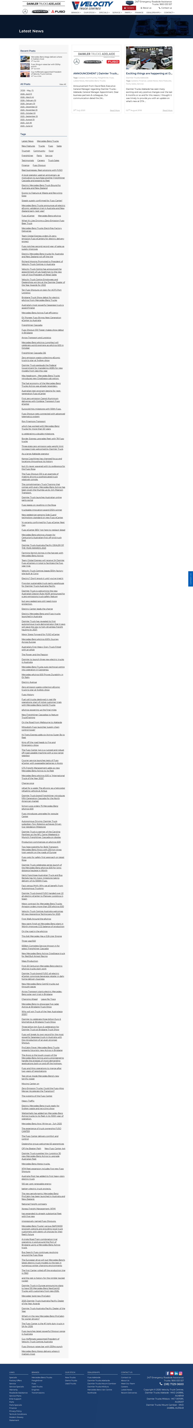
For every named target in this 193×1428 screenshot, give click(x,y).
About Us (125, 1380)
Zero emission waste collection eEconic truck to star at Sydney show (41, 688)
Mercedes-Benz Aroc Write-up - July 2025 (42, 1123)
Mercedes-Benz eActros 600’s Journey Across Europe (40, 640)
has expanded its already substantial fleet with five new (42, 1215)
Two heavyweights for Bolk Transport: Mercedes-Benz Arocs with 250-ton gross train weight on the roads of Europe (42, 850)
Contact (169, 12)
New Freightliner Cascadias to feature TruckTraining (40, 716)
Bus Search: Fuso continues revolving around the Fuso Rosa (40, 1253)
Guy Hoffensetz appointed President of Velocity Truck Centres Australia (40, 1340)
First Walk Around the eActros (36, 919)
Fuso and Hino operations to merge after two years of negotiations (42, 1069)
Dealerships (153, 12)
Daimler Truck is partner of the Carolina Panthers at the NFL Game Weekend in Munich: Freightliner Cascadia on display (41, 835)
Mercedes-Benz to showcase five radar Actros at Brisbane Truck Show (40, 1005)
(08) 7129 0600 (172, 1384)
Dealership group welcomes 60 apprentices (43, 1144)
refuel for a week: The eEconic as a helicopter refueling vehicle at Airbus (43, 789)
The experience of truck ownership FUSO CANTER (41, 1130)
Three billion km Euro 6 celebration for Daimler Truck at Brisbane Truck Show (40, 1028)
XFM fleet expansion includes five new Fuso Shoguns (43, 1170)
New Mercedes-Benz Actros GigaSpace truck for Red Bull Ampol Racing (43, 955)
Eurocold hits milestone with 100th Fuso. (41, 409)
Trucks (41, 146)
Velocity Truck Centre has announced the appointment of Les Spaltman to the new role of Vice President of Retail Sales (42, 272)
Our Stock (70, 1372)
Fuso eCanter (28, 216)
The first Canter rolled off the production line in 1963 (43, 1271)
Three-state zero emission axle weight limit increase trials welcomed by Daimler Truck (42, 447)
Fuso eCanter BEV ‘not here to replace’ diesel (43, 530)
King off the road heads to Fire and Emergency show (39, 743)
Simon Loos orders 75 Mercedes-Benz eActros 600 (40, 807)
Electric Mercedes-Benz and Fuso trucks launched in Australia (41, 615)
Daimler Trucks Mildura (98, 1386)
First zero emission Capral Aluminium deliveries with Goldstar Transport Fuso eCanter (41, 401)
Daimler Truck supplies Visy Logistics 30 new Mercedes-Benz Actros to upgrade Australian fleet (41, 1156)
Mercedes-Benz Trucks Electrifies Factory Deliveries (42, 229)
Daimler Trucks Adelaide (98, 1380)
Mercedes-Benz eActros (49, 216)
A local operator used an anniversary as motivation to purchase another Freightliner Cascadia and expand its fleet (43, 178)
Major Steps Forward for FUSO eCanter (41, 634)
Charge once (28, 783)
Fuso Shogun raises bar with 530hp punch (42, 1346)
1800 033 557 (166, 4)
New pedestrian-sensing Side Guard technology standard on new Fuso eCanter (42, 516)
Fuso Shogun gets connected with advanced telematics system (43, 415)
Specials (104, 12)
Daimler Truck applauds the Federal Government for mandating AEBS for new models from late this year (42, 368)
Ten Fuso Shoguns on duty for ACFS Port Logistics (42, 291)
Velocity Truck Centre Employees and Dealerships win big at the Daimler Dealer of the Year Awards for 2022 (43, 282)
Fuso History (28, 694)
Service (117, 12)
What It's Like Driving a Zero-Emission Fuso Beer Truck (43, 222)
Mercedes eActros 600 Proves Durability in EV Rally (42, 676)
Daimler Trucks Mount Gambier (101, 1383)
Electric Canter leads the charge (37, 609)
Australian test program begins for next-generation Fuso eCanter (41, 392)
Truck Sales (53, 160)
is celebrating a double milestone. (38, 434)
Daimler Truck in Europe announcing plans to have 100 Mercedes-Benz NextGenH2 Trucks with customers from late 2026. (42, 1288)
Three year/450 (29, 941)
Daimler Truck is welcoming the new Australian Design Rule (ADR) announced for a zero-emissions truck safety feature (43, 594)
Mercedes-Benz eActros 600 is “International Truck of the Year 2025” (43, 777)
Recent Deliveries (129, 1393)
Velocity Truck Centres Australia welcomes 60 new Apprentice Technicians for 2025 (42, 912)
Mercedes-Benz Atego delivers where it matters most (41, 1352)
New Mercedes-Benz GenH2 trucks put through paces (40, 985)
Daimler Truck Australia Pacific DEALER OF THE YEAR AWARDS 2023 (43, 546)
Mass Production (30, 961)
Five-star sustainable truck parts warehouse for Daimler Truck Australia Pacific (43, 584)
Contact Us (126, 1372)
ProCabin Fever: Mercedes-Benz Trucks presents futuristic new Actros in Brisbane (42, 1049)
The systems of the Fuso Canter (37, 1096)
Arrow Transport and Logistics (36, 337)
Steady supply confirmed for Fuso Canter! (42, 200)
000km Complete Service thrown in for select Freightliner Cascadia (41, 947)
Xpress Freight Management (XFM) (39, 1208)
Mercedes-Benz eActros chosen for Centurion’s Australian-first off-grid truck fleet (42, 538)
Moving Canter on (30, 1083)
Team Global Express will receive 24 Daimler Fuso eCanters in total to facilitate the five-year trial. (43, 563)
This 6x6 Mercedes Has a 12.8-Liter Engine (42, 936)
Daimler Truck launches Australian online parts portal (42, 498)
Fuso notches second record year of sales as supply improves (43, 247)
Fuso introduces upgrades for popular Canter (40, 815)
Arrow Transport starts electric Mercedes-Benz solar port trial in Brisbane (42, 993)
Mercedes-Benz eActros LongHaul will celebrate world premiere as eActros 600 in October (43, 345)
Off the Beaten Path (31, 1148)
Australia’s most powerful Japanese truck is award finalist (43, 306)
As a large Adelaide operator (35, 454)
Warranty (13, 1390)
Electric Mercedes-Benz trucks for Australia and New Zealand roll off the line (43, 255)
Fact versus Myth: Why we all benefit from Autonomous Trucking (42, 887)
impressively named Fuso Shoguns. (39, 1221)
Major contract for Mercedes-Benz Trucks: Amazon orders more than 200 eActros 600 (43, 905)
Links (11, 1372)
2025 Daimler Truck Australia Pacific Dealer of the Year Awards (43, 1302)
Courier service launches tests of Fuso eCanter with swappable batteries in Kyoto (42, 762)
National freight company (34, 1204)
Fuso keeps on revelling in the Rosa (39, 505)
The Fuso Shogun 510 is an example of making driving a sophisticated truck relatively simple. (40, 477)
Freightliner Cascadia (32, 325)
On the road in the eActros (34, 931)
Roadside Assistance (18, 1393)
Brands (76, 12)
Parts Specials (15, 1405)
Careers (129, 8)
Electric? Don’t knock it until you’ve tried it (42, 578)
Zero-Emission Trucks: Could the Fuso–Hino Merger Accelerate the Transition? (43, 1089)
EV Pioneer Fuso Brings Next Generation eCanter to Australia (41, 319)
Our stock (90, 12)
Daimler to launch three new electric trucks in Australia (43, 660)
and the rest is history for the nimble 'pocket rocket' (43, 1279)
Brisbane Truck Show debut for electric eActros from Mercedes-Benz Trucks (41, 299)
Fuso (50, 146)
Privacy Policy (15, 1411)
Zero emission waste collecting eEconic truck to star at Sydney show (41, 359)
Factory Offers (15, 1380)
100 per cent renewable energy (36, 1184)
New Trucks (70, 1377)
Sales (59, 146)
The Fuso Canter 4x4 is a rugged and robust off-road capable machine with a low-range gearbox (43, 753)
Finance (139, 12)
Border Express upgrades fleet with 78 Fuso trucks (43, 440)
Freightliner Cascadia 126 (34, 353)
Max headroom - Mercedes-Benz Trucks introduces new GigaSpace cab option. (41, 377)
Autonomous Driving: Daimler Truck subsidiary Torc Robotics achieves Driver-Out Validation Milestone (42, 824)
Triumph (26, 151)
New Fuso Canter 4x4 (55, 1148)
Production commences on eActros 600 (41, 842)
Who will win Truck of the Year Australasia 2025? (42, 1013)
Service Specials (16, 1386)
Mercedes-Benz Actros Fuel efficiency (40, 313)
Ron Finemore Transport (34, 421)
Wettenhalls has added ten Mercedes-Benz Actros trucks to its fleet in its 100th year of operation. (42, 1116)
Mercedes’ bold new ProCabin (36, 1296)
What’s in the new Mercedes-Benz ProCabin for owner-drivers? (43, 1317)
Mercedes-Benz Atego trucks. (36, 1164)
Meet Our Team (128, 1383)
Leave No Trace (48, 999)
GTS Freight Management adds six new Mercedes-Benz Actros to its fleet (41, 769)
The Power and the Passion (35, 654)
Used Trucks (37, 1386)
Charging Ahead (29, 999)
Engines (35, 1390)
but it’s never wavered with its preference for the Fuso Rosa (43, 467)
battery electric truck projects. (36, 1188)
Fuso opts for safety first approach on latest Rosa (43, 858)
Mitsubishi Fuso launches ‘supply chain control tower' (40, 728)
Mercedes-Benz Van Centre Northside (99, 1391)
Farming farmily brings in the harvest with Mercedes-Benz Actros (42, 554)
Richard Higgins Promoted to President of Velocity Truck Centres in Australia (42, 263)
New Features (28, 146)
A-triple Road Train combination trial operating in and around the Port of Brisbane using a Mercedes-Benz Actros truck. (41, 1243)
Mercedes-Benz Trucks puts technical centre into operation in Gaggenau (43, 668)
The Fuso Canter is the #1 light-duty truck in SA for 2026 (43, 1325)
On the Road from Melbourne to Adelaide (42, 722)
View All (62, 84)
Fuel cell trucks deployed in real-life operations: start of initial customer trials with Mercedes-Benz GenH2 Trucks (42, 702)
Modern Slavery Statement (16, 1418)
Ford (51, 151)
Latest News (27, 141)
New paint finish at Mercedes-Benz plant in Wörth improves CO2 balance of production (43, 925)
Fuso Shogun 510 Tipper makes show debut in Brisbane (43, 331)
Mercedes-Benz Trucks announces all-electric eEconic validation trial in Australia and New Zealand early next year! (43, 208)
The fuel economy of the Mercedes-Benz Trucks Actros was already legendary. (41, 384)
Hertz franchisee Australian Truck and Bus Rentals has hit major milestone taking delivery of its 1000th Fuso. (42, 878)
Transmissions (38, 1393)
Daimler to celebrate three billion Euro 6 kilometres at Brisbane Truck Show (41, 1020)
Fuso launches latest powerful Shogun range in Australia (43, 1332)
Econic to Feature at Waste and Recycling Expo (42, 194)
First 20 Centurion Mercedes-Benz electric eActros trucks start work (42, 967)
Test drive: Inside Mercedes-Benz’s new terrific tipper (40, 1077)
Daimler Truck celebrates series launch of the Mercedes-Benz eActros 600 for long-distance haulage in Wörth (42, 868)
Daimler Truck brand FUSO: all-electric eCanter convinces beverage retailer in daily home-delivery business (43, 976)
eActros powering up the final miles (39, 710)
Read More (115, 110)
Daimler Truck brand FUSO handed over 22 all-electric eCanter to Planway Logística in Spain (42, 896)
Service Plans (15, 1396)
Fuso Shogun (39, 165)
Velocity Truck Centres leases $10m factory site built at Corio (42, 572)
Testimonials (28, 160)
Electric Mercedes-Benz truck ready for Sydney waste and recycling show (40, 1107)
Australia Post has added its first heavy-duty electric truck (43, 1177)
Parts (128, 12)
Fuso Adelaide (93, 1377)
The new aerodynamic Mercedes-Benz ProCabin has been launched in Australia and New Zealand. (43, 1196)
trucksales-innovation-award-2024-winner (42, 510)
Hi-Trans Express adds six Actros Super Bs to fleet (43, 736)
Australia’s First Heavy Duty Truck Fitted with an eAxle (41, 648)
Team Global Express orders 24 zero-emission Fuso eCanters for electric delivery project (43, 239)
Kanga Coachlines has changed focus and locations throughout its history (42, 460)
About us (146, 8)
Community (39, 151)
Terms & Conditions (18, 1414)
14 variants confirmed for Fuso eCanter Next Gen (43, 523)
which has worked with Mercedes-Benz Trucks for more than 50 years (40, 427)
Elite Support (15, 1399)
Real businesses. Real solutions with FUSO (42, 170)
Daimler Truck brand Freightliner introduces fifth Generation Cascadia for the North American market (43, 798)
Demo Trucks (71, 1380)
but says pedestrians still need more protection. (39, 602)
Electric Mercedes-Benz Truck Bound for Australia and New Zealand (41, 186)
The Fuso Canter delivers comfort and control (40, 1137)
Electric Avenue (29, 682)
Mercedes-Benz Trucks (48, 141)
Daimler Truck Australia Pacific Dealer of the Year (43, 1310)
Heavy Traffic (28, 1101)
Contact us (165, 8)
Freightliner (27, 155)
